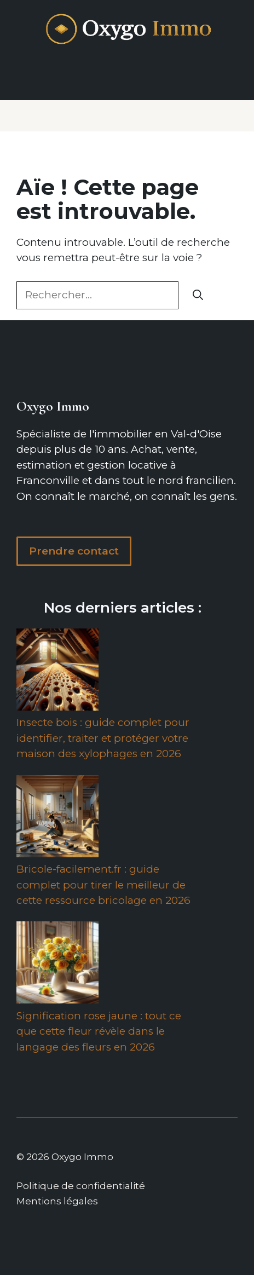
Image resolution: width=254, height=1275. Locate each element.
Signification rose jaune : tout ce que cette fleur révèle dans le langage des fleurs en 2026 (98, 1031)
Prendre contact (74, 551)
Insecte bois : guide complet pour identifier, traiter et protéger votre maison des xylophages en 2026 (102, 738)
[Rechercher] (198, 295)
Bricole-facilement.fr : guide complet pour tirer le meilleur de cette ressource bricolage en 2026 (103, 885)
